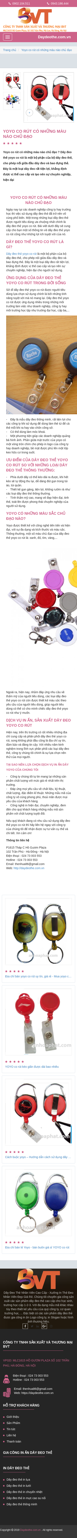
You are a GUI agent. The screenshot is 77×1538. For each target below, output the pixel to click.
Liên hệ (11, 1435)
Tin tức (11, 1429)
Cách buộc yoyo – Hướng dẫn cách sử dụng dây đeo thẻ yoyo (38, 1157)
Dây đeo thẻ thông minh (22, 1504)
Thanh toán (14, 1441)
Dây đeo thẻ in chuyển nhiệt (24, 1492)
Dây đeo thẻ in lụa (18, 1479)
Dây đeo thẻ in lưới (19, 1485)
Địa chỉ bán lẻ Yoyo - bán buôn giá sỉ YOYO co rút (37, 1247)
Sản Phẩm (13, 1423)
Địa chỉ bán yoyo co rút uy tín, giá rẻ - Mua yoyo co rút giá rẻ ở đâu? (38, 976)
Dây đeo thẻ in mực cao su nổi (26, 1498)
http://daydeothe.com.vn (29, 868)
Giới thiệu (13, 1416)
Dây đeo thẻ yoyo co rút (21, 253)
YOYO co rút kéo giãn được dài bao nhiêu (32, 1066)
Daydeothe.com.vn (54, 37)
